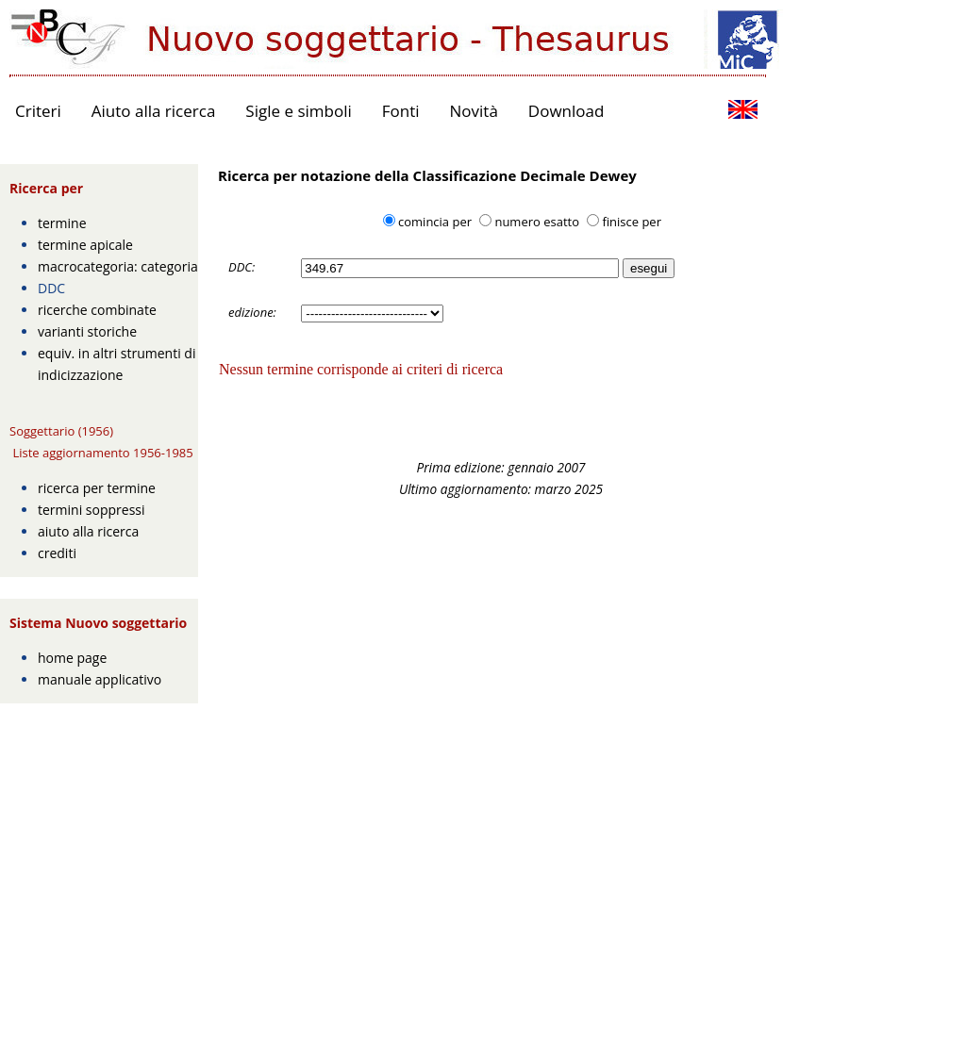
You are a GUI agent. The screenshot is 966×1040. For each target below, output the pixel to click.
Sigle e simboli (298, 111)
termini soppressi (91, 510)
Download (566, 111)
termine (62, 223)
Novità (474, 111)
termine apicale (85, 245)
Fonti (401, 111)
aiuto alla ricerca (88, 531)
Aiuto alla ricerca (154, 111)
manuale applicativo (99, 679)
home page (72, 658)
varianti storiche (87, 331)
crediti (57, 553)
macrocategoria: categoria (118, 266)
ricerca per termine (97, 488)
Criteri (38, 111)
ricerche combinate (97, 310)
